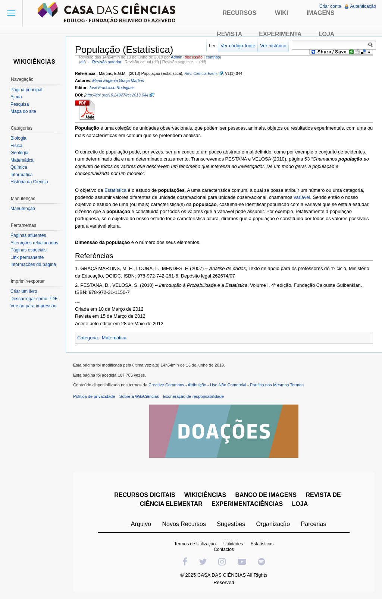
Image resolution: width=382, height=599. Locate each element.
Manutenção (22, 208)
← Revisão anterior (104, 62)
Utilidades (233, 543)
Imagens (321, 13)
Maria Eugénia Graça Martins (118, 80)
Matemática (114, 337)
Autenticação (363, 6)
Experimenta (280, 34)
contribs (213, 57)
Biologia (18, 138)
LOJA (300, 504)
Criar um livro (23, 291)
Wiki (281, 13)
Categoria (87, 337)
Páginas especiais (28, 250)
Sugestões (231, 524)
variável (302, 197)
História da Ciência (29, 181)
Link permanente (27, 257)
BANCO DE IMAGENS (266, 495)
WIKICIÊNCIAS (205, 495)
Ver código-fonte (237, 45)
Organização (273, 524)
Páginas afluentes (28, 235)
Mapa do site (23, 111)
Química (18, 167)
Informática (21, 174)
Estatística (115, 190)
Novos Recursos (184, 524)
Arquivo (141, 524)
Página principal (26, 89)
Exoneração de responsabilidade (193, 396)
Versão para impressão (33, 305)
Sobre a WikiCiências (139, 396)
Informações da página (33, 264)
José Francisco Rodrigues (112, 87)
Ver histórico (273, 45)
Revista (229, 34)
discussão (194, 57)
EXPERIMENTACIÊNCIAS (247, 504)
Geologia (19, 152)
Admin (176, 57)
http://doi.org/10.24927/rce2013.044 (116, 95)
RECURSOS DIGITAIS (144, 495)
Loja (327, 34)
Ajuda (16, 96)
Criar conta (330, 6)
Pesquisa (19, 104)
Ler (212, 45)
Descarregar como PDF (33, 298)
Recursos (240, 13)
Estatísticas (262, 543)
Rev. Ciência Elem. (201, 73)
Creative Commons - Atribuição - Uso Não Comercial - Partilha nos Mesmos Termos (226, 385)
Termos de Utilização (195, 543)
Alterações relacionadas (34, 242)
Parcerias (313, 524)
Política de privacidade (94, 396)
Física (16, 145)
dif (82, 62)
